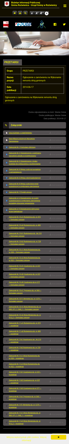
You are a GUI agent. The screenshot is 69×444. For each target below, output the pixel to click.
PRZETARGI (11, 62)
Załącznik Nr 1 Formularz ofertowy (22, 147)
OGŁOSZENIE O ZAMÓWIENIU (20, 133)
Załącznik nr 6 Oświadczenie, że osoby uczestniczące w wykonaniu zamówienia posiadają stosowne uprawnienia (24, 200)
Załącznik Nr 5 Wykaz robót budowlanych (25, 178)
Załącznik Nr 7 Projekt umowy (20, 192)
